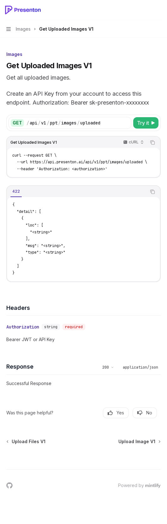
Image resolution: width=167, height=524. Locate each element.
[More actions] (159, 10)
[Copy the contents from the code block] (152, 142)
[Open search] (147, 10)
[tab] (16, 191)
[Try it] (145, 123)
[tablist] (76, 191)
